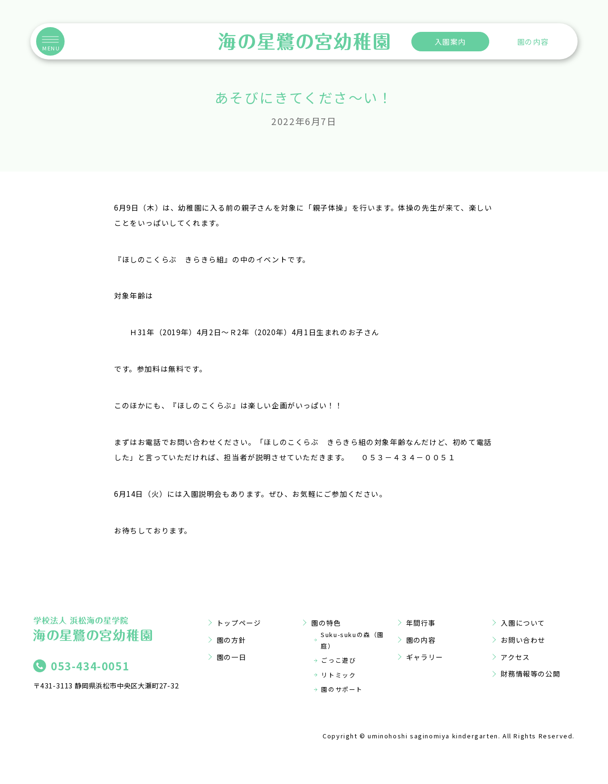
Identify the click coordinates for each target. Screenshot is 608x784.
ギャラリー (424, 657)
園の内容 (533, 41)
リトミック (338, 674)
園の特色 (326, 623)
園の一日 (231, 657)
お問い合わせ (523, 640)
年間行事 (421, 623)
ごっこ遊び (338, 660)
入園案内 (450, 41)
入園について (523, 623)
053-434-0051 (90, 665)
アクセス (515, 657)
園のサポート (342, 689)
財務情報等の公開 (530, 673)
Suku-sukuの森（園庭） (352, 640)
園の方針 (231, 640)
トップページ (239, 623)
